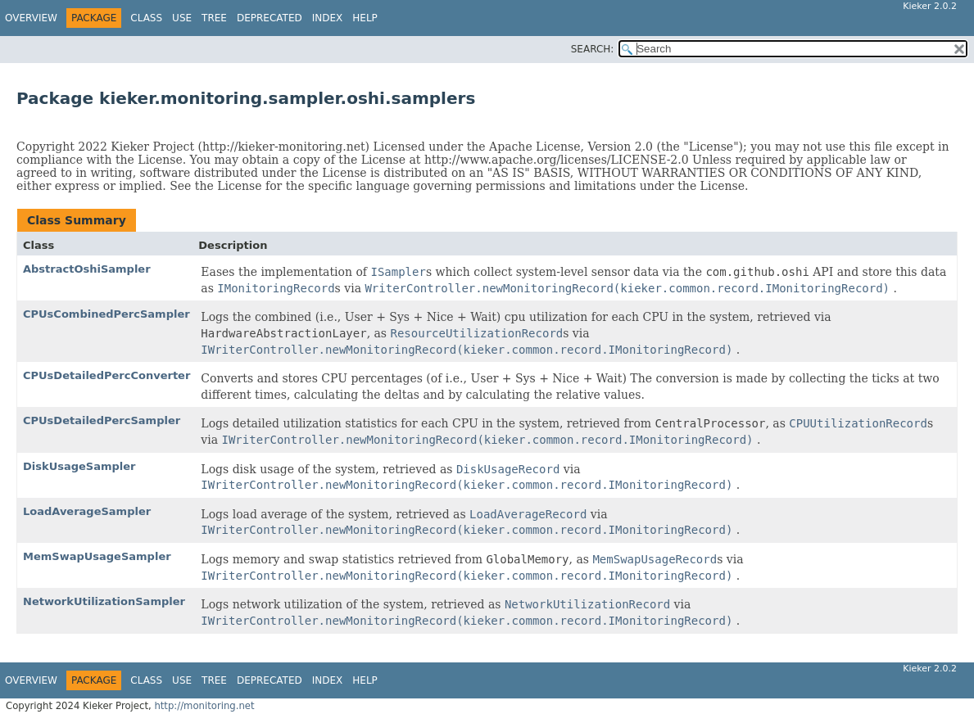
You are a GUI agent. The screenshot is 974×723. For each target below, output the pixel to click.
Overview (31, 18)
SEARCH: (592, 49)
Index (327, 18)
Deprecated (269, 18)
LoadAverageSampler (87, 511)
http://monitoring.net (204, 706)
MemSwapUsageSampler (97, 556)
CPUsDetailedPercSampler (101, 420)
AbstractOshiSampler (87, 269)
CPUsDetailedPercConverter (106, 375)
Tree (214, 18)
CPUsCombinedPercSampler (106, 314)
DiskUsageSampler (79, 466)
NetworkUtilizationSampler (104, 601)
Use (182, 18)
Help (365, 18)
